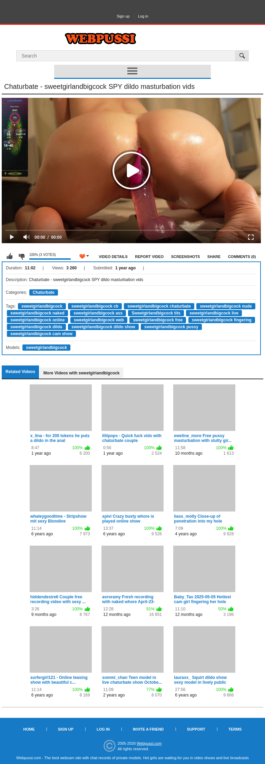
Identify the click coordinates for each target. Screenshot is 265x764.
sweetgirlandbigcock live (213, 313)
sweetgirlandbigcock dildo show (103, 326)
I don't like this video (21, 256)
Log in (143, 16)
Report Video (149, 257)
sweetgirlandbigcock (41, 306)
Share (214, 257)
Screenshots (185, 257)
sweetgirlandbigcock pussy (171, 326)
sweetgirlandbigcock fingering (222, 320)
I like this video (10, 256)
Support (196, 729)
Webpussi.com (149, 743)
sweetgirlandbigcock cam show (41, 333)
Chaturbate (44, 292)
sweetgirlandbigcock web (99, 320)
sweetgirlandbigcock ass (97, 313)
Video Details (113, 257)
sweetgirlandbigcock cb (94, 306)
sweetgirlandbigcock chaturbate (158, 306)
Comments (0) (242, 257)
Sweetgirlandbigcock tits (155, 313)
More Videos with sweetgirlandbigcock (81, 373)
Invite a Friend (148, 729)
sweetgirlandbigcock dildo (36, 326)
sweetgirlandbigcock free (158, 320)
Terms (235, 729)
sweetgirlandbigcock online (37, 320)
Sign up (123, 16)
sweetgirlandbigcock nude (226, 306)
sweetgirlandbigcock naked (37, 313)
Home (29, 729)
